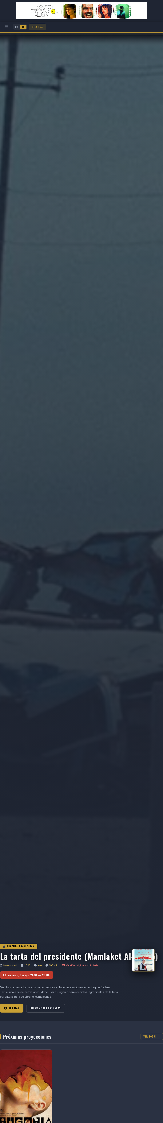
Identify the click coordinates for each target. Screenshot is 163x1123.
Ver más (11, 1008)
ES (23, 26)
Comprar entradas (46, 1008)
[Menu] (6, 27)
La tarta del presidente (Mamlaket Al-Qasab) (79, 956)
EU (16, 26)
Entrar (37, 26)
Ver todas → (151, 1036)
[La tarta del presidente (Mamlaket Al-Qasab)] (143, 960)
